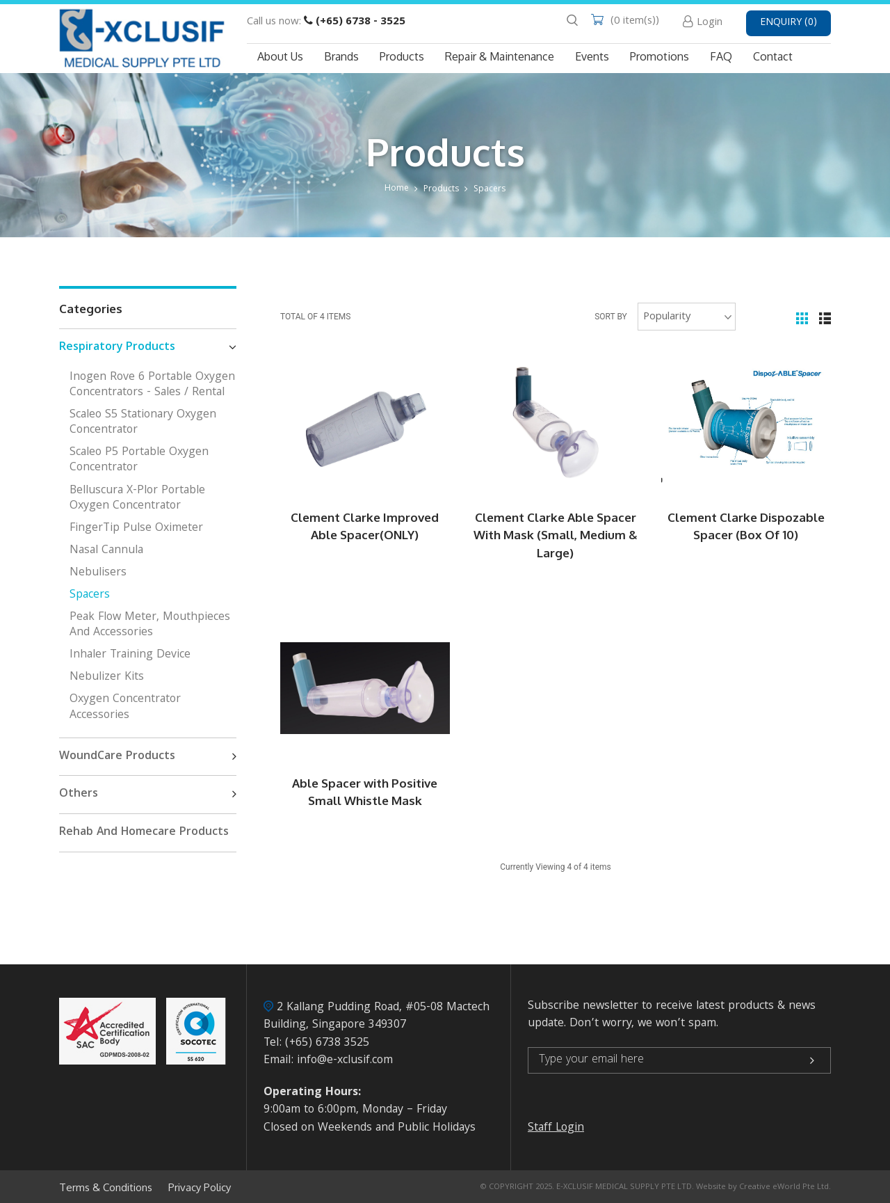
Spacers (489, 189)
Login (709, 23)
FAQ (721, 56)
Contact (773, 56)
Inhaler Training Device (130, 655)
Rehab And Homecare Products (144, 832)
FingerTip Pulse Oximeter (136, 528)
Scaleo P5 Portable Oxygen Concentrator (139, 460)
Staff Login (556, 1129)
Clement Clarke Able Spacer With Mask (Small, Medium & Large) (556, 535)
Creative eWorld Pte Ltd (784, 1187)
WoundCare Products (147, 757)
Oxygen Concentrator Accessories (125, 707)
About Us (280, 56)
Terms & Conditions (105, 1187)
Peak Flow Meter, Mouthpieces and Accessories (150, 625)
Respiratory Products (147, 348)
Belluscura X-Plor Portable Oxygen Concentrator (137, 498)
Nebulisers (98, 573)
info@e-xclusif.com (345, 1060)
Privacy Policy (199, 1187)
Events (592, 56)
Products (402, 56)
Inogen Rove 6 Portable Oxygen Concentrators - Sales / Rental (152, 385)
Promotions (659, 56)
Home (397, 189)
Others (147, 794)
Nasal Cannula (106, 550)
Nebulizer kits (107, 677)
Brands (341, 56)
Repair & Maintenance (499, 56)
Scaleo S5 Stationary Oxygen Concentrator (143, 423)
